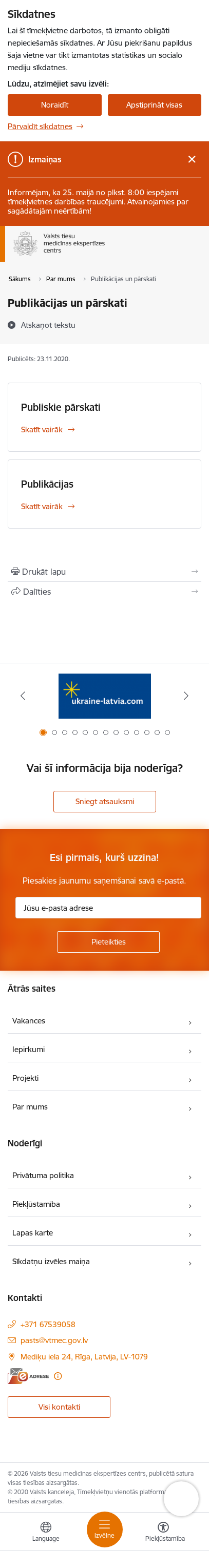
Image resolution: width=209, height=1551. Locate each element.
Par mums (30, 1107)
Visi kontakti (59, 1407)
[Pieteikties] (108, 942)
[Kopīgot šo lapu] (104, 591)
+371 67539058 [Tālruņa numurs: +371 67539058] (48, 1324)
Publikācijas (47, 484)
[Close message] (191, 159)
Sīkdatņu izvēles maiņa (51, 1261)
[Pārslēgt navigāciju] (105, 1529)
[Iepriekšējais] (22, 696)
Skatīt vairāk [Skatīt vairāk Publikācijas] (42, 506)
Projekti (25, 1078)
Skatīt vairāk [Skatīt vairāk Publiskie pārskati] (42, 429)
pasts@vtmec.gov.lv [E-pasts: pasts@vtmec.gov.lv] (54, 1340)
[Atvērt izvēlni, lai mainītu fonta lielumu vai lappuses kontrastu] (163, 1533)
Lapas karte (32, 1233)
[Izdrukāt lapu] (104, 571)
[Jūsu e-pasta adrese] (108, 907)
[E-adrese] (28, 1376)
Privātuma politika (43, 1175)
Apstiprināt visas (154, 105)
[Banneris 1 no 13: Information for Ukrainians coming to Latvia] (105, 696)
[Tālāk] (186, 696)
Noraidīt (54, 105)
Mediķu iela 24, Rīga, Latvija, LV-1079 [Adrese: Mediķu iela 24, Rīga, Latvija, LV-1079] (84, 1356)
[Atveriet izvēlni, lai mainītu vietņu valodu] (46, 1533)
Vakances (28, 1020)
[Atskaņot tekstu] (48, 325)
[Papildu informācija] (58, 1376)
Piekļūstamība (36, 1204)
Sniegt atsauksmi (104, 801)
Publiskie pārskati (61, 407)
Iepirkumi (28, 1049)
